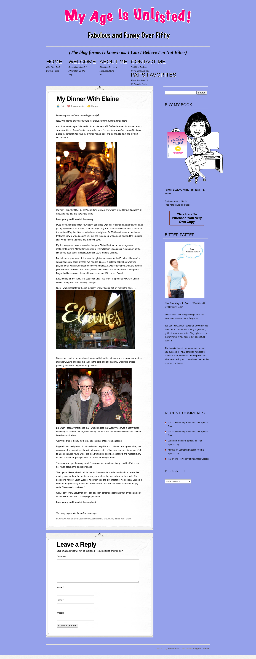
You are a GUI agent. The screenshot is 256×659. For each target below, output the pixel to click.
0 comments (77, 106)
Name (60, 591)
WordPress (173, 653)
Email (60, 604)
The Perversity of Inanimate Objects (192, 459)
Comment (62, 556)
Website (60, 617)
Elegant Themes (201, 653)
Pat (62, 106)
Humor (95, 106)
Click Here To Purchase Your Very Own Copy (187, 218)
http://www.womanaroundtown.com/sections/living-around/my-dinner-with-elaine (94, 518)
